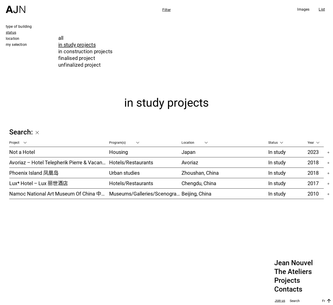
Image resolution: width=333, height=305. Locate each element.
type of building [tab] (19, 26)
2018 (313, 162)
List (322, 9)
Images (303, 9)
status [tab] (11, 32)
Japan (188, 152)
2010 (313, 193)
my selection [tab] (16, 44)
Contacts (288, 289)
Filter (166, 9)
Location (195, 142)
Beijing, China (196, 193)
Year (313, 142)
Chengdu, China (199, 183)
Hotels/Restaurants (131, 162)
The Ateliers (293, 271)
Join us (280, 301)
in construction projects (85, 51)
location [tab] (12, 38)
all (61, 37)
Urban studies (124, 172)
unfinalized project (79, 64)
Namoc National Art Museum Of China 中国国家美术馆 (59, 193)
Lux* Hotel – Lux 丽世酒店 (38, 183)
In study (277, 152)
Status (275, 142)
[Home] (15, 6)
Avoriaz (190, 162)
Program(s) (124, 142)
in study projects (77, 44)
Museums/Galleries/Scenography (145, 193)
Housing (118, 152)
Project (18, 142)
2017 (313, 183)
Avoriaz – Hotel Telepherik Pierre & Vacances (59, 162)
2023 (313, 152)
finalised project (76, 58)
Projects (287, 280)
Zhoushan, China (200, 172)
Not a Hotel (22, 152)
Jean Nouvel (293, 262)
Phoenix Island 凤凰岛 (34, 172)
